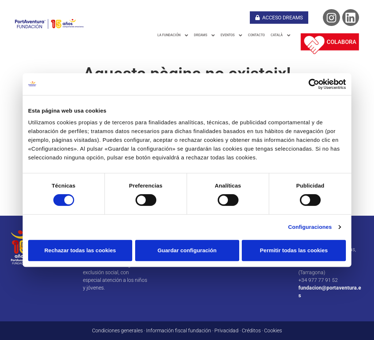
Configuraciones (310, 227)
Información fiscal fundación (178, 330)
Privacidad (226, 330)
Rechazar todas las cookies (80, 250)
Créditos (251, 330)
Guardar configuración (187, 250)
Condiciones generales (117, 330)
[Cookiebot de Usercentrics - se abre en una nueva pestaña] (314, 84)
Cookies (273, 330)
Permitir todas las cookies (294, 250)
